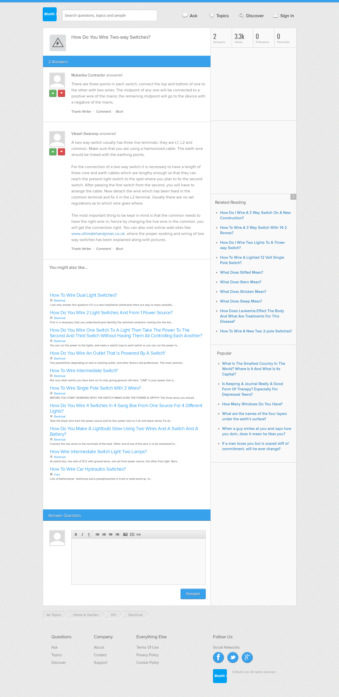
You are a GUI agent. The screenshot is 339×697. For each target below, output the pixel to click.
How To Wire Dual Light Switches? (83, 295)
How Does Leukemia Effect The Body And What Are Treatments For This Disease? (252, 316)
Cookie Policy (147, 662)
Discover (251, 15)
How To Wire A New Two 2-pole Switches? (256, 331)
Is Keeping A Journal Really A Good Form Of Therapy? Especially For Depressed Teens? (252, 389)
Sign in (283, 15)
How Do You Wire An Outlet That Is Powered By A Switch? (107, 353)
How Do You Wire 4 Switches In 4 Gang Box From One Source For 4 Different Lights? (126, 408)
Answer (193, 593)
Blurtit (50, 15)
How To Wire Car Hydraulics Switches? (88, 469)
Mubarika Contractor (88, 75)
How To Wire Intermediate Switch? (84, 371)
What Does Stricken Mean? (243, 291)
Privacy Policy (147, 655)
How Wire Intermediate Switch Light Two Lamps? (98, 452)
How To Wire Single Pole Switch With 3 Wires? (95, 388)
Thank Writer (81, 111)
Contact (100, 655)
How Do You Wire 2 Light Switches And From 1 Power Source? (111, 313)
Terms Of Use (147, 647)
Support (100, 662)
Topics (218, 15)
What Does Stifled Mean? (241, 272)
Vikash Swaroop (85, 133)
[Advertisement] (107, 282)
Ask (190, 15)
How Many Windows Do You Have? (252, 404)
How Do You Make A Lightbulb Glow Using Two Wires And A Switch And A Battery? (124, 431)
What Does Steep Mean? (241, 301)
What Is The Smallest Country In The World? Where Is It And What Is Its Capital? (253, 369)
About (99, 647)
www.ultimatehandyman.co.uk (98, 233)
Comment (103, 111)
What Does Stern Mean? (240, 282)
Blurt (119, 111)
